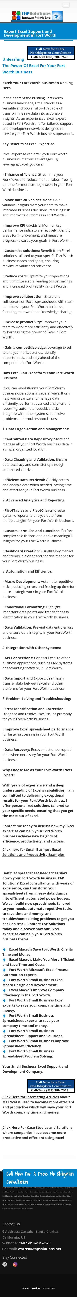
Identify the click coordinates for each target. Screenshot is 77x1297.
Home (25, 1288)
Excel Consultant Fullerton (26, 1192)
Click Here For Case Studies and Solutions (37, 1127)
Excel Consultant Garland (28, 1196)
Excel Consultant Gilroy (29, 1200)
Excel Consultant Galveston (44, 1192)
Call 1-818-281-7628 (35, 1243)
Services (36, 1288)
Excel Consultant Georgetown (46, 1196)
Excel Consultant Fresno (67, 1188)
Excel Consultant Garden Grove (63, 1192)
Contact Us (49, 1288)
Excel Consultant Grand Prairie (50, 1204)
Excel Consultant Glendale (45, 1200)
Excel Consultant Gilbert (63, 1196)
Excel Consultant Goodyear (11, 1204)
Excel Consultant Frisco (10, 1192)
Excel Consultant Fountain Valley (31, 1188)
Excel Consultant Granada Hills (30, 1204)
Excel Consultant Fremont (50, 1188)
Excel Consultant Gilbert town (12, 1200)
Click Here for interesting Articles (30, 1097)
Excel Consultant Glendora (62, 1200)
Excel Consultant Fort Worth (11, 1188)
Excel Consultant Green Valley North (21, 1209)
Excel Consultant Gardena (11, 1196)
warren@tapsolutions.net (39, 1248)
